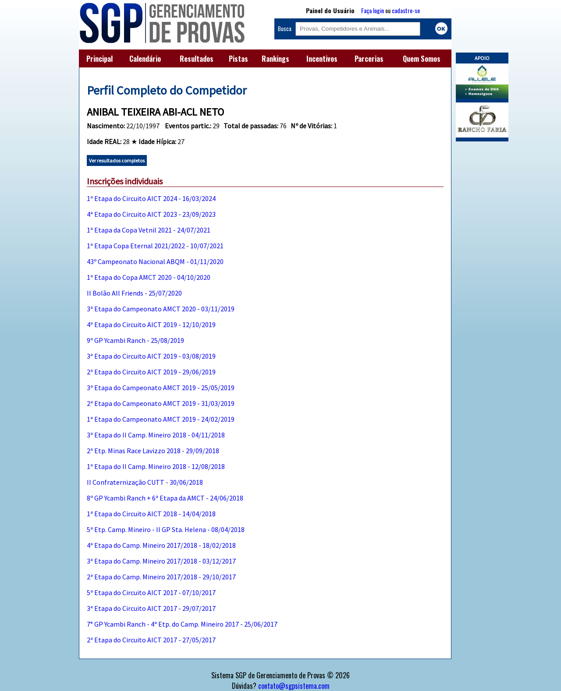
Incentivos (321, 58)
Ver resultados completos (117, 160)
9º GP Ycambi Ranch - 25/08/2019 (135, 340)
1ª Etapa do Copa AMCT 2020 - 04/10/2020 (148, 277)
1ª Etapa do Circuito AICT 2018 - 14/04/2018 (151, 513)
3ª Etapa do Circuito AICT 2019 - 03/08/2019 (151, 356)
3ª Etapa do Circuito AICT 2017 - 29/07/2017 (151, 608)
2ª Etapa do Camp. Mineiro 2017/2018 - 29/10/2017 (161, 576)
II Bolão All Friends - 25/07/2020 (134, 293)
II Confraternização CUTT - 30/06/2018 (145, 482)
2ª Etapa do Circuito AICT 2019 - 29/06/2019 (151, 371)
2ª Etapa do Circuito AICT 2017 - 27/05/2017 (151, 639)
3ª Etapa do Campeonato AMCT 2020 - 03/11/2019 (160, 308)
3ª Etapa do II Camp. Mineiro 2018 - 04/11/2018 (156, 434)
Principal (99, 58)
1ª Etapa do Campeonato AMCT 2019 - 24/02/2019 (160, 419)
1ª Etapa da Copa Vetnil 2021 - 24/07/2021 (148, 230)
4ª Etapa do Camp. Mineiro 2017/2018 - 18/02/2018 (161, 545)
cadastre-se (406, 10)
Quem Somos (421, 58)
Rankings (275, 58)
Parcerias (369, 58)
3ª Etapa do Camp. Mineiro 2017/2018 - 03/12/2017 (161, 561)
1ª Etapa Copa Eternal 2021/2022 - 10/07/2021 (155, 245)
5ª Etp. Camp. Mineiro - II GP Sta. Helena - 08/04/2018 (166, 529)
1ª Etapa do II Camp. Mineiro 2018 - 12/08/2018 (156, 466)
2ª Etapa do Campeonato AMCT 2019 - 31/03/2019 (160, 403)
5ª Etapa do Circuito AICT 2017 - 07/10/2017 (151, 592)
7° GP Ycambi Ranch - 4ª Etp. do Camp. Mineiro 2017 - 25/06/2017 (182, 624)
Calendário (145, 58)
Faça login (372, 10)
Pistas (238, 58)
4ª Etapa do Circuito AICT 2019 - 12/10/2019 (151, 324)
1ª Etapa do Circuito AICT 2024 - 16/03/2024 (151, 198)
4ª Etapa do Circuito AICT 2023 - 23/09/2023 (151, 214)
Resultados (196, 58)
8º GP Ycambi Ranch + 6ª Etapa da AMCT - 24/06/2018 (165, 498)
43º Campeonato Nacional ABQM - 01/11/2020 (155, 261)
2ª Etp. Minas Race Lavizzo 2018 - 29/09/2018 (153, 450)
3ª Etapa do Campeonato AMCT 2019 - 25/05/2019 (160, 387)
